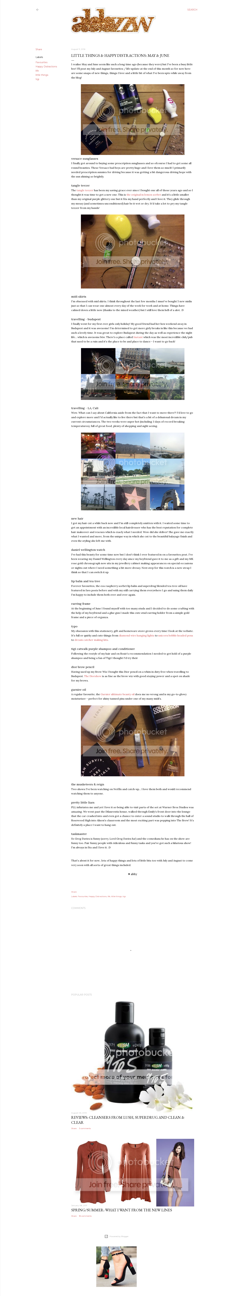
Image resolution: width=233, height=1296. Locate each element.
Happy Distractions (46, 66)
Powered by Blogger (116, 1236)
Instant (138, 337)
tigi (37, 79)
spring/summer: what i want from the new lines (121, 1209)
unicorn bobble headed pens (175, 635)
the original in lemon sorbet (144, 194)
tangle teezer (85, 190)
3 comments (85, 1128)
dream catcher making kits (91, 639)
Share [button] (39, 49)
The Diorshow (92, 676)
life (37, 70)
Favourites (41, 62)
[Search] (192, 10)
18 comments (85, 1216)
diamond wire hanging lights (136, 635)
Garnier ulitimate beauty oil (117, 694)
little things (42, 75)
